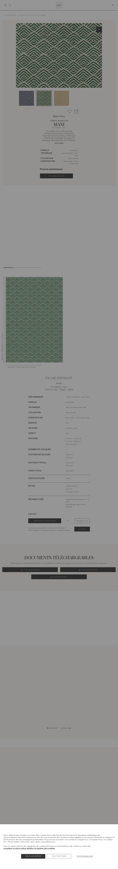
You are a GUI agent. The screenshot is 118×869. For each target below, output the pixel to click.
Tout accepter (33, 856)
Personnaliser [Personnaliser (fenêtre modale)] (85, 856)
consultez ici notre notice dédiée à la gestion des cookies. (29, 848)
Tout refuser (59, 856)
